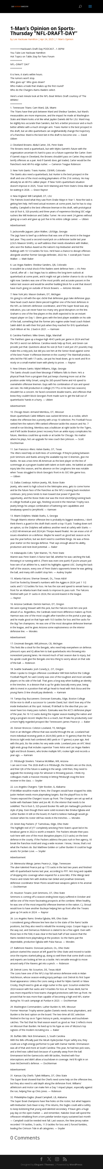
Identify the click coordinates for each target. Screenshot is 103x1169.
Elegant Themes (44, 1164)
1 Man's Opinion (64, 39)
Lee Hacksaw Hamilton (25, 39)
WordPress (76, 1164)
